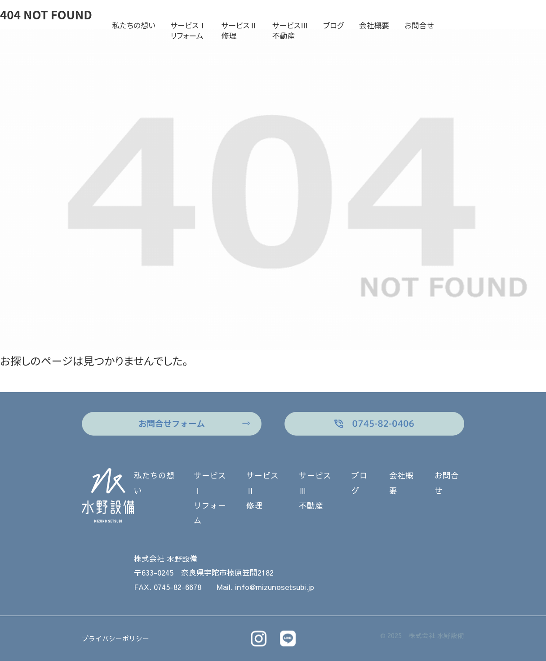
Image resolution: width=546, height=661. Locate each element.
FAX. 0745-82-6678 (167, 587)
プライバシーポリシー (115, 638)
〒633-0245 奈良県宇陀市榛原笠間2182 (204, 572)
